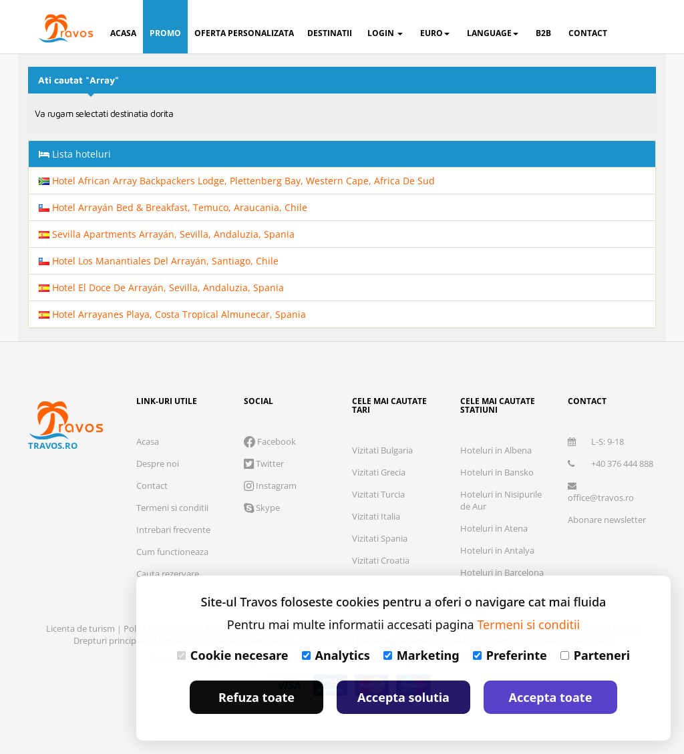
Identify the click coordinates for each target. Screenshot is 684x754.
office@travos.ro (601, 493)
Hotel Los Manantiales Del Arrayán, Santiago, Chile (159, 260)
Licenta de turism (81, 628)
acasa (123, 33)
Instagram (270, 486)
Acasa (147, 441)
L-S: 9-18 (596, 441)
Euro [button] (435, 33)
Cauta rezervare (167, 574)
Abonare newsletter (607, 520)
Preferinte (510, 655)
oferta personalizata (244, 33)
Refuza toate (256, 697)
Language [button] (492, 33)
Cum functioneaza (172, 552)
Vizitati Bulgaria (382, 450)
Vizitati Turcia (378, 494)
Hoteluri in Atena (494, 528)
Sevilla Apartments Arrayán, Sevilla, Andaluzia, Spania (167, 234)
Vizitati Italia (376, 516)
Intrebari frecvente (173, 530)
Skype (262, 508)
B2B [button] (543, 33)
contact (587, 33)
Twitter (264, 463)
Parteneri (595, 655)
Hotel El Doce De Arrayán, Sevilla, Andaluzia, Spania (161, 287)
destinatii (329, 33)
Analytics (336, 655)
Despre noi (157, 463)
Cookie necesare (233, 655)
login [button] (385, 33)
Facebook (270, 441)
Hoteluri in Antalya (497, 550)
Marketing (421, 655)
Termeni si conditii (172, 508)
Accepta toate (550, 697)
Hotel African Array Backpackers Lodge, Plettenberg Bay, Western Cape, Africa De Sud (237, 180)
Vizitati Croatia (380, 560)
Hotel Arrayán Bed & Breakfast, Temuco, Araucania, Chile (173, 207)
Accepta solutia (403, 697)
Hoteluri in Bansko (497, 472)
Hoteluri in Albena (496, 450)
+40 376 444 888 (610, 463)
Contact (152, 486)
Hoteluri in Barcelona (502, 572)
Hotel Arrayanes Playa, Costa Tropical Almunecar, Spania (172, 314)
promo (165, 33)
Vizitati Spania (379, 538)
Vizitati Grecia (378, 472)
